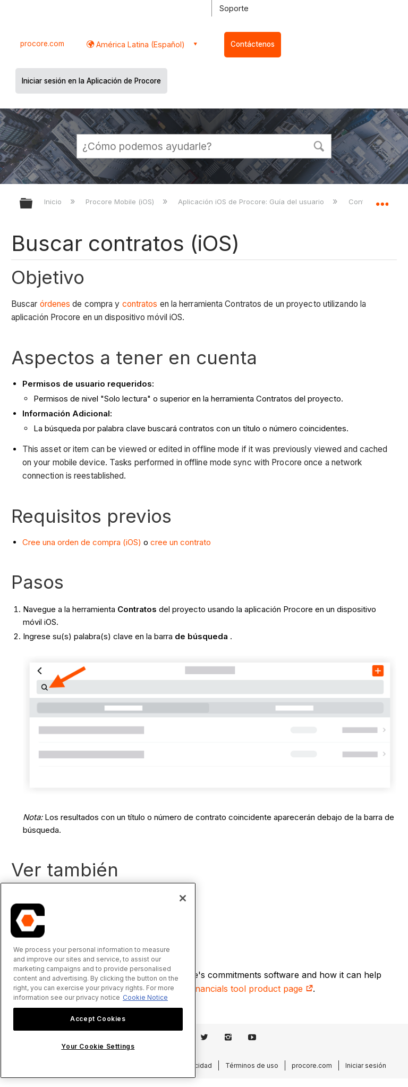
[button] (319, 145)
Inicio (54, 201)
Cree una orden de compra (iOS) (81, 542)
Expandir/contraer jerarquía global (32, 204)
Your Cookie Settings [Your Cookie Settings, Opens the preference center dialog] (97, 1046)
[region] (98, 980)
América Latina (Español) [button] (139, 44)
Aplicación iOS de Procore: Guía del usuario (252, 201)
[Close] (182, 898)
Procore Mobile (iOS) (121, 201)
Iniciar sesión (365, 1065)
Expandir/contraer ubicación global (382, 200)
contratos (140, 304)
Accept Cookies (97, 1019)
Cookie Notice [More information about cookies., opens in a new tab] (145, 997)
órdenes (55, 304)
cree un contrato (180, 542)
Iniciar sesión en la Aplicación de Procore (91, 81)
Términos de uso (251, 1065)
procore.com (42, 43)
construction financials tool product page (225, 988)
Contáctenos (253, 44)
